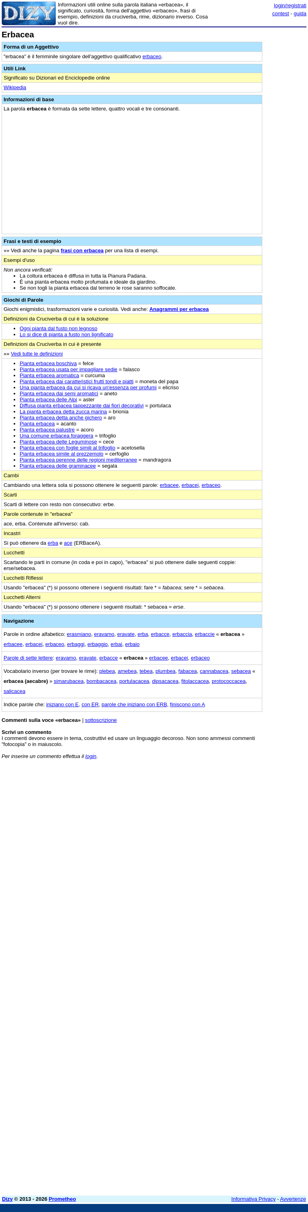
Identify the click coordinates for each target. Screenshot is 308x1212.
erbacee (169, 485)
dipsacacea (165, 681)
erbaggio (97, 644)
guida (300, 13)
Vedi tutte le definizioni (37, 354)
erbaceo (151, 56)
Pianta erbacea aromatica (49, 375)
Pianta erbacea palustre (47, 430)
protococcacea (229, 681)
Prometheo (62, 1199)
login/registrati (290, 5)
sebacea (241, 671)
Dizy (7, 1199)
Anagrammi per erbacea (179, 309)
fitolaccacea (195, 681)
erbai (116, 644)
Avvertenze (293, 1199)
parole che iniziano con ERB (134, 704)
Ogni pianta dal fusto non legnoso (58, 328)
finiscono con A (187, 704)
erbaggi (75, 644)
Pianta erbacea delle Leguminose (58, 442)
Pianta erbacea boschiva (48, 363)
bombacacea (101, 681)
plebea (107, 671)
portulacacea (134, 681)
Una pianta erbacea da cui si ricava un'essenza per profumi (88, 387)
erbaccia (182, 634)
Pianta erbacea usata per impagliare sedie (69, 369)
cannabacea (214, 671)
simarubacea (68, 681)
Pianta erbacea (37, 424)
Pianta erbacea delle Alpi (48, 400)
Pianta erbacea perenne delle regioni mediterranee (78, 460)
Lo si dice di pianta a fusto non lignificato (66, 334)
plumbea (166, 671)
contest (280, 13)
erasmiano (79, 634)
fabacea (187, 671)
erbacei (190, 485)
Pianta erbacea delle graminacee (58, 466)
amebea (127, 671)
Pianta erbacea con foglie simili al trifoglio (67, 448)
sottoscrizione (101, 720)
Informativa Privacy (253, 1199)
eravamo (104, 634)
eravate (125, 634)
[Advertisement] (246, 815)
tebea (146, 671)
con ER (90, 704)
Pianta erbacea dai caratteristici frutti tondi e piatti (77, 381)
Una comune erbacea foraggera (56, 436)
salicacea (14, 691)
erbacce (160, 634)
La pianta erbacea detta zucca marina (63, 412)
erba (53, 543)
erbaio (132, 644)
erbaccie (205, 634)
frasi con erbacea (82, 250)
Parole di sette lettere (28, 658)
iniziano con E (62, 704)
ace (68, 543)
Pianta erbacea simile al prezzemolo (61, 454)
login (90, 756)
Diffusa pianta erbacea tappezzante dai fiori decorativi (82, 406)
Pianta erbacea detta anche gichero (61, 418)
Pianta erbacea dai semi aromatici (59, 393)
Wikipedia (15, 87)
